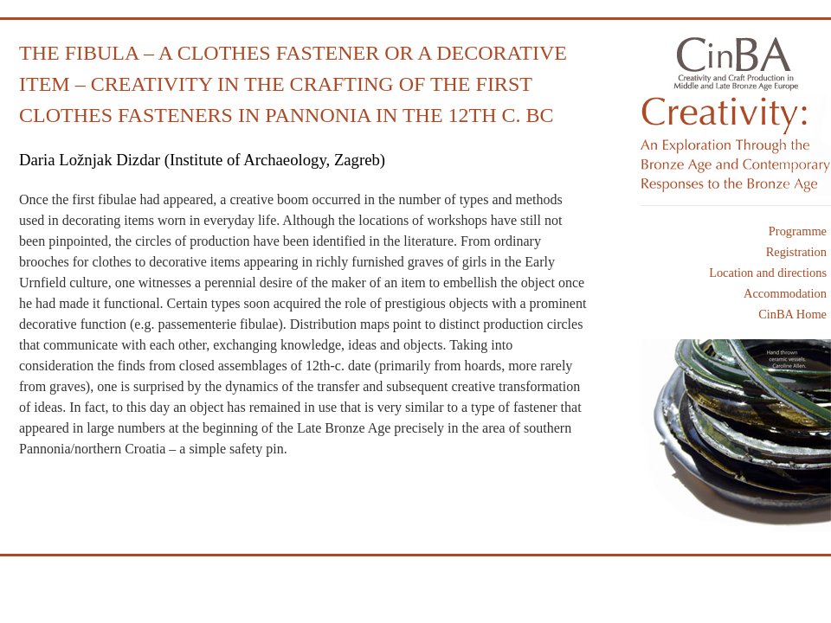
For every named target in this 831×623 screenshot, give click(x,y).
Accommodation (785, 293)
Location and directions (768, 272)
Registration (796, 252)
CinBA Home (792, 314)
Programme (798, 231)
